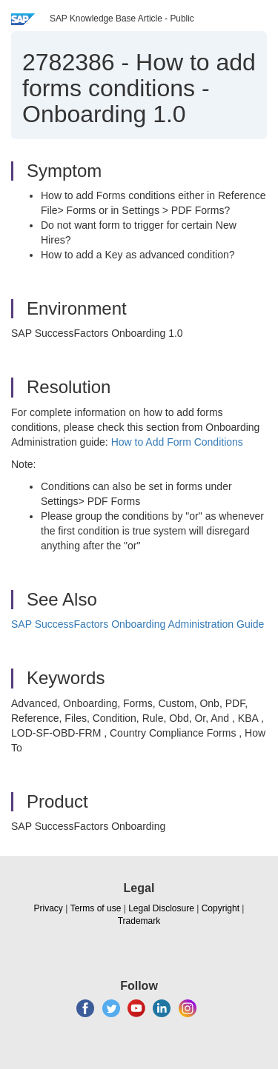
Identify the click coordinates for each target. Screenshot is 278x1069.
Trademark (139, 921)
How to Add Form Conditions (177, 442)
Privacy (48, 908)
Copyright (220, 908)
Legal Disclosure (161, 908)
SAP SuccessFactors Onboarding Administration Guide (137, 624)
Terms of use (96, 908)
